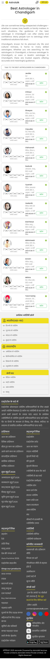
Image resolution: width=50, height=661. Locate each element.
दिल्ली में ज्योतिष (12, 325)
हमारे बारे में (31, 576)
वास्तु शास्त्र (5, 548)
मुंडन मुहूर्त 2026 (8, 506)
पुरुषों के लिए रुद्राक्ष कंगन (12, 612)
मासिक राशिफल (8, 461)
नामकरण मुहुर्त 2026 (10, 482)
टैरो (2, 539)
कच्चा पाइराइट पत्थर (9, 631)
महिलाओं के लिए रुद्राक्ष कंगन (10, 619)
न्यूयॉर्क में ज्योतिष (12, 366)
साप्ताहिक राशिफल (9, 456)
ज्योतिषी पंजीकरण (33, 539)
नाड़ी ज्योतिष (10, 382)
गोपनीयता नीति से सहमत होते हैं (36, 565)
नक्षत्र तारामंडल (32, 505)
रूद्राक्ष (3, 578)
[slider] (13, 82)
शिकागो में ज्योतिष (12, 361)
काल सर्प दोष (31, 490)
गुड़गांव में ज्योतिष (12, 330)
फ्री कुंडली (30, 461)
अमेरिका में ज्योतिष (12, 351)
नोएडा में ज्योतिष (11, 335)
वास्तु (7, 392)
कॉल (41, 83)
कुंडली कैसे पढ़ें (32, 456)
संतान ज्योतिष (32, 495)
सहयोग (4, 534)
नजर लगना (6, 574)
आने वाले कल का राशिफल (12, 451)
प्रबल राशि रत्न (32, 500)
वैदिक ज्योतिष (11, 377)
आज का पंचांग (32, 446)
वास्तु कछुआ (6, 588)
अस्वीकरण (30, 571)
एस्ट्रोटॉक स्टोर (32, 442)
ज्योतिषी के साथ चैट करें (36, 471)
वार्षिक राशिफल (7, 466)
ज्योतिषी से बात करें (34, 475)
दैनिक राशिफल (7, 442)
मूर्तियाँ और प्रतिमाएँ (9, 626)
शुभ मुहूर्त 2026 (8, 471)
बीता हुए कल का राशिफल (11, 446)
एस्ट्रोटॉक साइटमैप (8, 563)
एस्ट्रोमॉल (30, 437)
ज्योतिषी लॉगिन (32, 534)
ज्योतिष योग (31, 485)
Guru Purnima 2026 (10, 558)
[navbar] (2, 2)
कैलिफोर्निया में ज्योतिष (14, 356)
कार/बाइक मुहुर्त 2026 (10, 487)
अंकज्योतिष (10, 387)
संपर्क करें (30, 587)
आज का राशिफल (8, 437)
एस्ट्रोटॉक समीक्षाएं (33, 480)
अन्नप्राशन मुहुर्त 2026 (10, 477)
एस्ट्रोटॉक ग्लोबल (8, 640)
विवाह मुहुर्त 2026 (8, 492)
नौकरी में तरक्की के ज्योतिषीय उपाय (34, 521)
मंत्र (27, 514)
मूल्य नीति (30, 581)
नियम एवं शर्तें (32, 558)
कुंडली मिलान (32, 466)
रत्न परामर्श (6, 593)
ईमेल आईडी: (37, 607)
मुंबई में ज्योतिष (11, 340)
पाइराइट (4, 603)
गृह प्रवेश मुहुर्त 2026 (9, 501)
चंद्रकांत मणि (6, 608)
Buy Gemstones (8, 598)
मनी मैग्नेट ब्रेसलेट (8, 636)
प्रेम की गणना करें (8, 553)
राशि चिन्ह (5, 543)
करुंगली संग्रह (7, 583)
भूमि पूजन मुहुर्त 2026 (10, 497)
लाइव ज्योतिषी (32, 451)
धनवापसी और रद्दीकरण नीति (35, 551)
